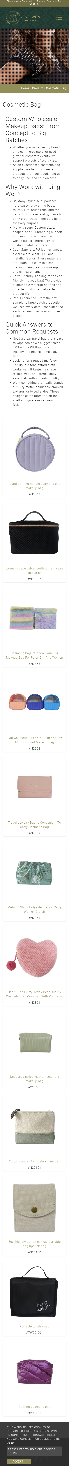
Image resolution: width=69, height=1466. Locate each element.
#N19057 (34, 579)
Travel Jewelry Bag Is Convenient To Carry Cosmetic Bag (34, 825)
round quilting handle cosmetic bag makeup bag (34, 486)
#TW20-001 (34, 1332)
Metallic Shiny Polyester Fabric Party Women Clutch (35, 909)
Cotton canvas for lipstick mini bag (34, 1161)
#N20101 (34, 1167)
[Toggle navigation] (59, 17)
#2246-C (34, 1087)
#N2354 (34, 918)
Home (25, 88)
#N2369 (34, 833)
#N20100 (34, 1252)
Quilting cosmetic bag (34, 1406)
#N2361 (34, 1002)
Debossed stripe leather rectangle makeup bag (34, 1079)
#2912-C (34, 1413)
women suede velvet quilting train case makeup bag (34, 571)
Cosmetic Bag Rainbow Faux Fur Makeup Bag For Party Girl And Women (34, 655)
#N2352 (34, 748)
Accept (18, 1461)
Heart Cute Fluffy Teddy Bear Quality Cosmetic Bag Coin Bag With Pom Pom (34, 994)
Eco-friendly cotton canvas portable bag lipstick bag (34, 1244)
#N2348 (34, 494)
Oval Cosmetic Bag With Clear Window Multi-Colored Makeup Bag (34, 740)
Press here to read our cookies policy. (31, 1451)
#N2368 (34, 664)
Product (37, 88)
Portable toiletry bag (34, 1326)
